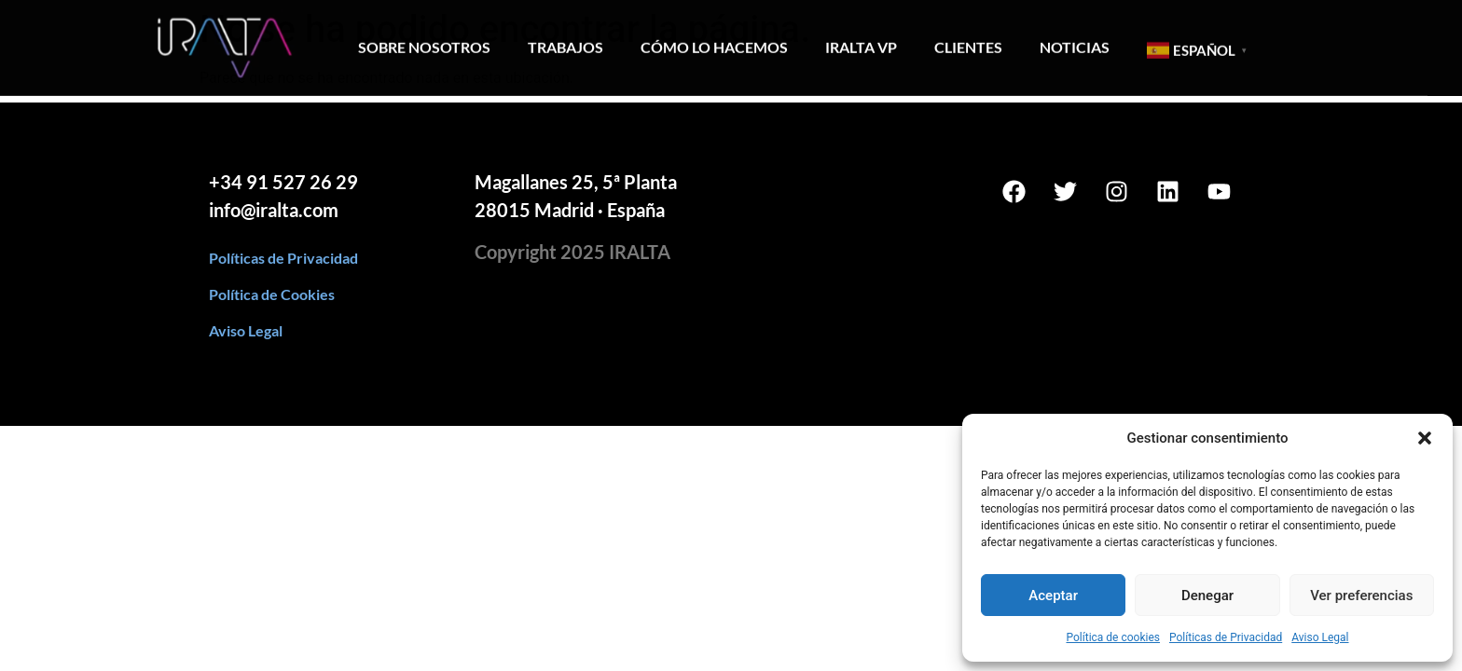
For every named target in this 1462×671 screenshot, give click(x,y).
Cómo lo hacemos (714, 41)
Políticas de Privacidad (1225, 637)
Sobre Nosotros (424, 41)
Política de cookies (1113, 637)
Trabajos (565, 41)
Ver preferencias (1361, 595)
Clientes (968, 41)
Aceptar (1053, 595)
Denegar (1207, 595)
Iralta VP (861, 41)
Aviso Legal (1319, 637)
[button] (1424, 438)
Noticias (1075, 41)
